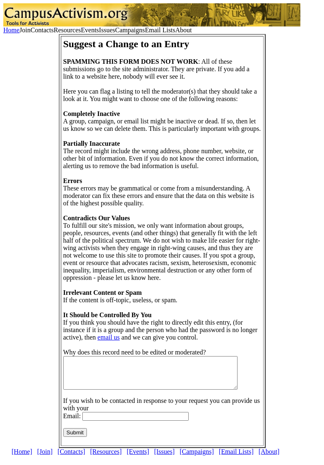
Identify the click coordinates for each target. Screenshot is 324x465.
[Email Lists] (236, 457)
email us (109, 337)
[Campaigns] (197, 457)
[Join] (45, 457)
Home (11, 30)
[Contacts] (71, 457)
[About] (269, 457)
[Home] (22, 457)
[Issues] (164, 457)
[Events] (138, 457)
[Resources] (106, 457)
